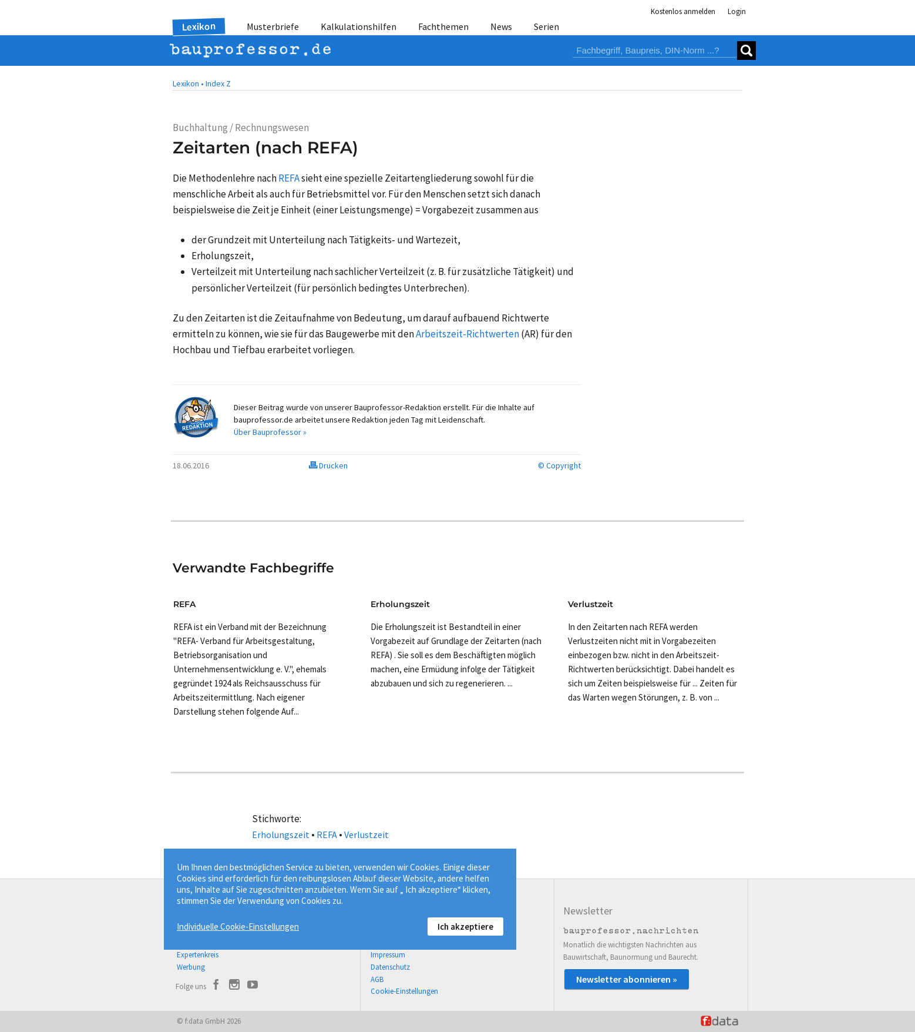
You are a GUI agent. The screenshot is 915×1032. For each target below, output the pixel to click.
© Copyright (559, 465)
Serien (546, 26)
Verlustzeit (366, 834)
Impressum (388, 955)
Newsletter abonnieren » (626, 979)
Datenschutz (390, 967)
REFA (327, 834)
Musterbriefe (273, 26)
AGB (377, 979)
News (501, 26)
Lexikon (199, 26)
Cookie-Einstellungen (404, 991)
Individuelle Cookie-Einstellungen (238, 926)
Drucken (328, 465)
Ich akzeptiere (465, 926)
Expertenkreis (197, 955)
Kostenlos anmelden (683, 11)
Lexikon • (188, 83)
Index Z (218, 83)
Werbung (191, 967)
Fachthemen (443, 26)
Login (737, 11)
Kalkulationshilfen (358, 26)
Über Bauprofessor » (270, 432)
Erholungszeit (281, 834)
